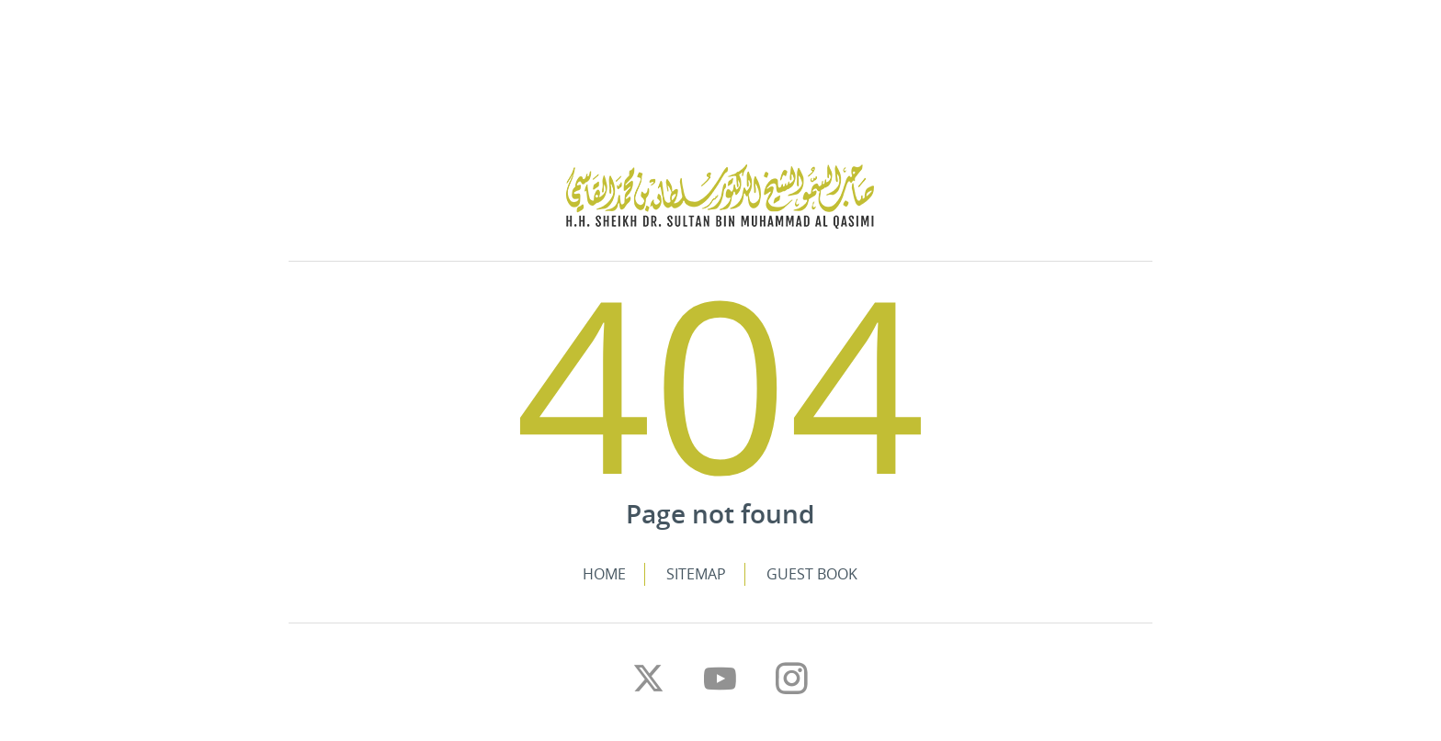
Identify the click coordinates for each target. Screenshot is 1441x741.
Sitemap (696, 574)
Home (604, 574)
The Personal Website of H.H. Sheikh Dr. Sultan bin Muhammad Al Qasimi (720, 196)
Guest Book (811, 574)
